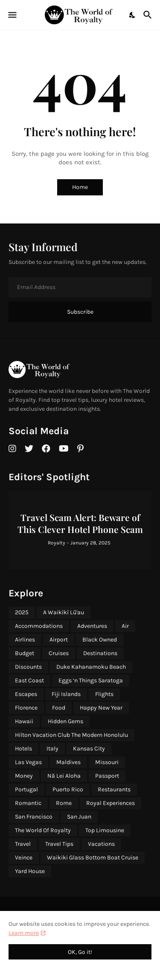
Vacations (101, 844)
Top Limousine (104, 830)
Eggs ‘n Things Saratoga (90, 680)
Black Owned (99, 639)
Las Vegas (28, 762)
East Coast (29, 680)
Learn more (24, 932)
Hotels (23, 748)
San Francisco (33, 816)
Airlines (25, 639)
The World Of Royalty (43, 830)
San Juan (79, 816)
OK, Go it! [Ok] (80, 952)
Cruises (59, 653)
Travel (23, 844)
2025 (22, 612)
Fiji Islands (66, 694)
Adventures (92, 626)
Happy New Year (101, 707)
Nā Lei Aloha (64, 775)
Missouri (107, 762)
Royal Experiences (110, 803)
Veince (23, 857)
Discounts (28, 666)
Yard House (30, 871)
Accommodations (39, 626)
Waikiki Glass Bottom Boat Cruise (92, 857)
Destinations (100, 653)
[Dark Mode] (133, 15)
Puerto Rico (67, 789)
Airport (58, 639)
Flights (104, 694)
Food (58, 707)
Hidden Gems (65, 721)
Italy (52, 748)
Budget (24, 653)
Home (80, 187)
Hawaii (24, 721)
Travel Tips (59, 844)
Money (24, 775)
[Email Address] (80, 287)
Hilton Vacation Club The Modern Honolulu (71, 735)
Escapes (26, 694)
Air (125, 626)
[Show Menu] (11, 15)
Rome (64, 803)
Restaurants (114, 789)
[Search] (148, 15)
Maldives (68, 762)
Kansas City (89, 748)
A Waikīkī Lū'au (63, 612)
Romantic (28, 803)
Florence (26, 707)
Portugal (26, 789)
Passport (107, 775)
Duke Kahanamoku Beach (91, 666)
